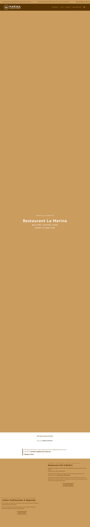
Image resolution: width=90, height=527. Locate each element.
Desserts (68, 7)
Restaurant (55, 7)
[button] (84, 7)
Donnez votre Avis (47, 440)
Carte (61, 7)
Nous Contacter (77, 7)
